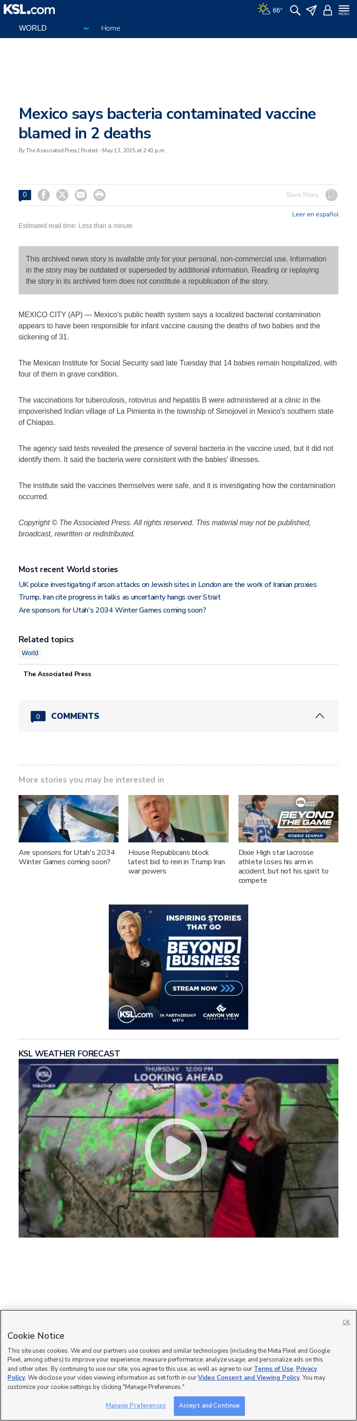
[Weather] (270, 9)
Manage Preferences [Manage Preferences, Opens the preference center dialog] (136, 1405)
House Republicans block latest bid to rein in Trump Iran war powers (176, 861)
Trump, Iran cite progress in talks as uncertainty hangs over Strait (120, 597)
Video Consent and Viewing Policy (249, 1378)
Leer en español (315, 214)
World (30, 653)
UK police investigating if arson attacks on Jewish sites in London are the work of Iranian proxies (168, 585)
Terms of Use (273, 1369)
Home (110, 28)
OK (346, 1322)
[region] (178, 1365)
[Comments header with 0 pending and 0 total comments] (179, 716)
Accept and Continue (209, 1405)
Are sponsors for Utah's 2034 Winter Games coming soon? (112, 610)
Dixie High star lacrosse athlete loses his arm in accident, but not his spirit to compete (283, 866)
